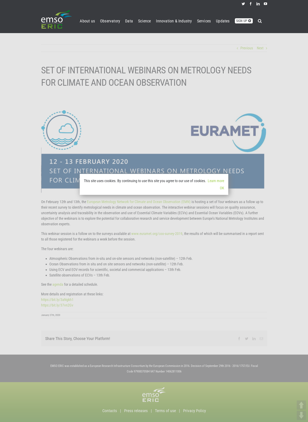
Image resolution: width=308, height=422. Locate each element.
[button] (260, 20)
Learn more (216, 181)
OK (222, 188)
